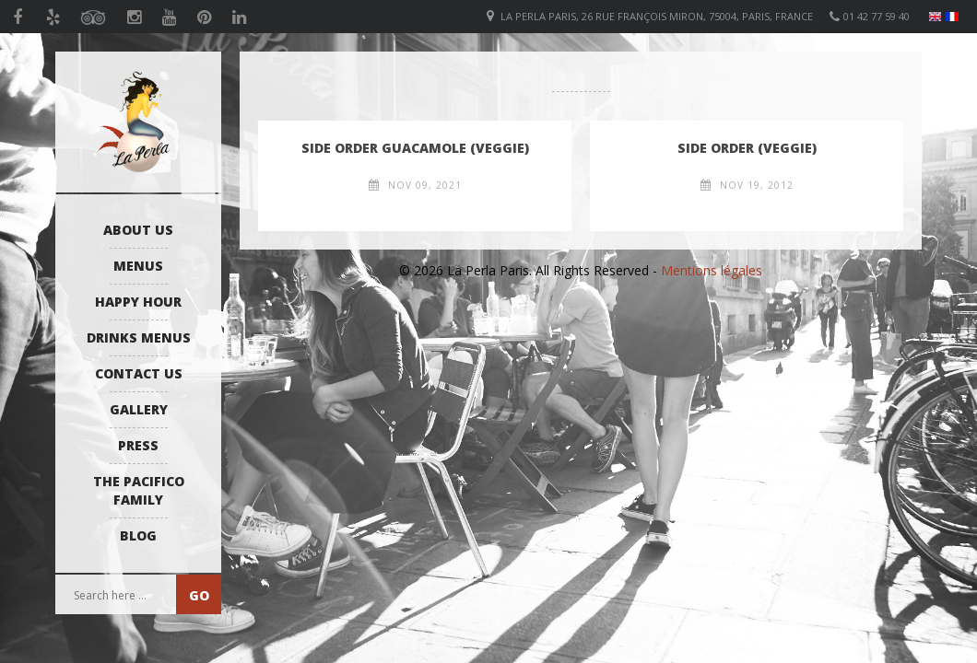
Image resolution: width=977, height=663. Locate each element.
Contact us (138, 373)
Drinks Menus (139, 337)
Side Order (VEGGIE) (747, 148)
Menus (138, 265)
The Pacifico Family (138, 490)
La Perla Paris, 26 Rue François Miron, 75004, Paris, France (656, 16)
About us (138, 229)
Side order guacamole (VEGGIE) (415, 148)
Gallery (139, 409)
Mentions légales (711, 270)
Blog (138, 535)
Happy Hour (138, 301)
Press (138, 445)
